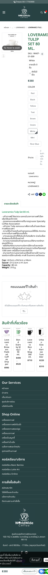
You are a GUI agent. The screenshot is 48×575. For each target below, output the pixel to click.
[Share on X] (40, 194)
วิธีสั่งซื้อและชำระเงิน (10, 492)
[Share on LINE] (44, 194)
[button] (41, 12)
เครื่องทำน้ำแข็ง (8, 442)
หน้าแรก (6, 27)
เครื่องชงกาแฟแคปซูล (11, 428)
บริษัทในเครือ (7, 406)
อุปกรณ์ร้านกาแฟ (9, 451)
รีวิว (24, 311)
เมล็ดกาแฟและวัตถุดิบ (11, 446)
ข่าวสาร (5, 392)
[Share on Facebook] (36, 194)
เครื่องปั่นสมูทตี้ (8, 437)
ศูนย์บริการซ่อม (8, 401)
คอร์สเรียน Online (10, 473)
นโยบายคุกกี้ (6, 563)
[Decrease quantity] (36, 157)
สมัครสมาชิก (7, 487)
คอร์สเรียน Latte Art (11, 469)
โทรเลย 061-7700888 (25, 1)
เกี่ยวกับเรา (6, 397)
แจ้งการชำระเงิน (8, 496)
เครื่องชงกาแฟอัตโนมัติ (11, 424)
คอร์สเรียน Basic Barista (13, 465)
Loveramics (34, 176)
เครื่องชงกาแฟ (8, 420)
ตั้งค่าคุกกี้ (35, 560)
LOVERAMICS (20, 27)
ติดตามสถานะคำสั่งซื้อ (11, 501)
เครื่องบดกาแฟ (8, 433)
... (12, 27)
